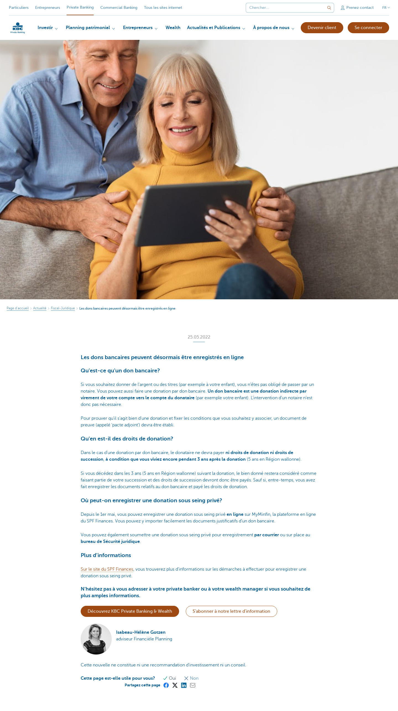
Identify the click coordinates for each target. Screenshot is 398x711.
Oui (170, 678)
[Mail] (192, 685)
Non (191, 678)
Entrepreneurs (47, 8)
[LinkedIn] (183, 685)
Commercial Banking (118, 8)
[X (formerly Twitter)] (174, 685)
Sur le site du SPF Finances (107, 569)
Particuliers (18, 8)
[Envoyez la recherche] (329, 8)
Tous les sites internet (163, 8)
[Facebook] (166, 685)
